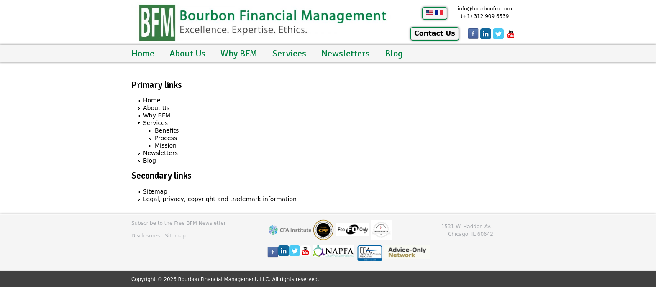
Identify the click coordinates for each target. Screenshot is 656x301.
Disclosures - (148, 236)
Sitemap (155, 191)
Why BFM (238, 53)
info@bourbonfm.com (485, 9)
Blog (394, 53)
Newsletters (345, 53)
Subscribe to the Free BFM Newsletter (178, 223)
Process (166, 138)
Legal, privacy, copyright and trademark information (220, 199)
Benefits (167, 130)
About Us (187, 53)
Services (289, 53)
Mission (166, 145)
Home (142, 53)
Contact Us (434, 33)
